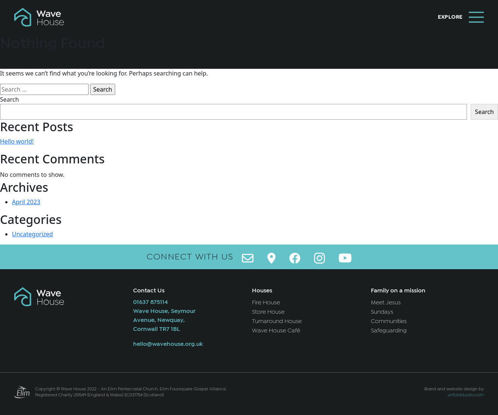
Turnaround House (277, 321)
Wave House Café (276, 330)
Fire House (266, 302)
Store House (268, 312)
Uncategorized (32, 234)
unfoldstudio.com (466, 395)
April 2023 (26, 202)
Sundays (382, 312)
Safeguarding (389, 330)
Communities (389, 321)
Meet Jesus (386, 302)
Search (9, 99)
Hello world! (17, 141)
